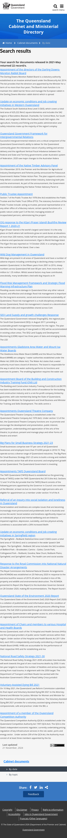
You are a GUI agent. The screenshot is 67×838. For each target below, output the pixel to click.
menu (61, 7)
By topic (13, 774)
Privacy (35, 809)
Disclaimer (21, 809)
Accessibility (14, 814)
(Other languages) (33, 818)
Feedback (33, 794)
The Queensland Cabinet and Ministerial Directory (33, 26)
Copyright (7, 809)
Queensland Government (34, 829)
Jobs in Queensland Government (41, 814)
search (55, 7)
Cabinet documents (27, 42)
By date (13, 769)
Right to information (53, 809)
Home (9, 42)
